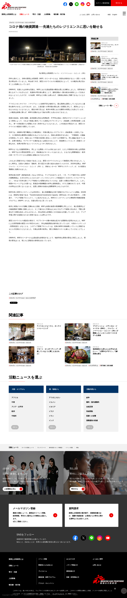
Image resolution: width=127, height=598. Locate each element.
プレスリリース (41, 447)
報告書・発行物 (59, 14)
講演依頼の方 (70, 571)
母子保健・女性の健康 (109, 99)
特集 (77, 447)
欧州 (26, 411)
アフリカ (26, 397)
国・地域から (54, 389)
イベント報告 (69, 447)
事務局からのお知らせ (45, 565)
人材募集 (47, 14)
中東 (26, 402)
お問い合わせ (95, 14)
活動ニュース (13, 447)
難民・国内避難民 (101, 402)
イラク (64, 411)
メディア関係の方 (72, 565)
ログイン (102, 3)
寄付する (119, 3)
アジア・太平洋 (26, 407)
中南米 (26, 416)
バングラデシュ (96, 99)
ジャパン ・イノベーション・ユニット (102, 51)
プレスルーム (42, 571)
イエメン (64, 402)
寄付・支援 (36, 14)
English (114, 14)
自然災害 (101, 407)
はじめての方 (70, 559)
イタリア (64, 407)
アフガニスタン (64, 397)
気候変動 (101, 411)
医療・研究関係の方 (72, 577)
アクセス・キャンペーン (46, 583)
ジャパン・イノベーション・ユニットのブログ (23, 298)
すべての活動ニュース (28, 447)
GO (14, 427)
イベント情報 (42, 559)
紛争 (101, 397)
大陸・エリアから (18, 389)
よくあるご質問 (85, 14)
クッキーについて (58, 594)
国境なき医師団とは (9, 14)
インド (64, 420)
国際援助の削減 (101, 420)
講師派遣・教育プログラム (46, 577)
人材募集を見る (10, 489)
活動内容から (91, 389)
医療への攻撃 (101, 416)
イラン (64, 416)
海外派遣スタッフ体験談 (55, 447)
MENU (124, 13)
